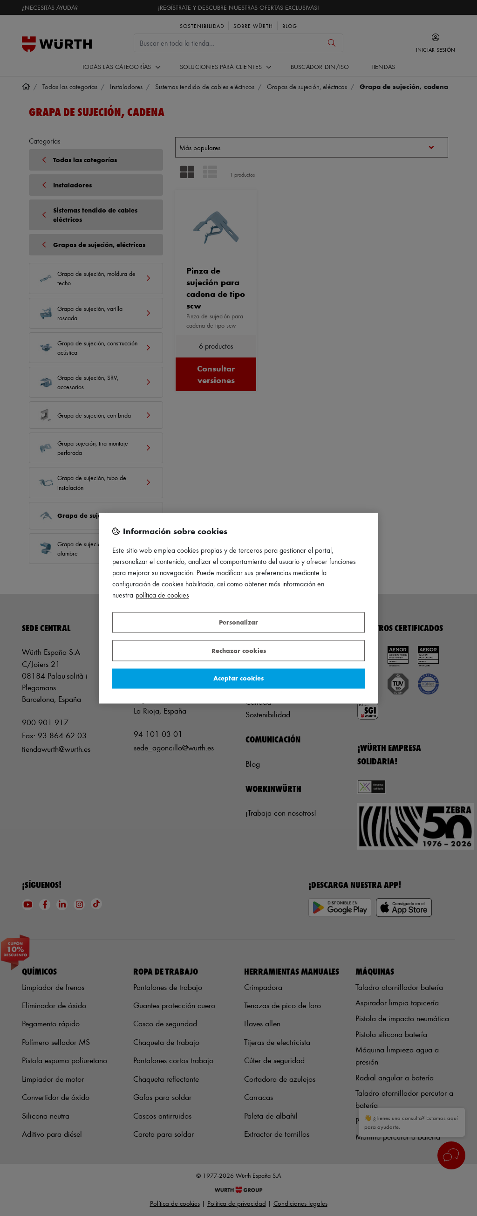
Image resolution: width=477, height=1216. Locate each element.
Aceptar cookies (238, 678)
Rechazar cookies (238, 650)
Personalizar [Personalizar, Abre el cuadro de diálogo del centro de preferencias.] (238, 622)
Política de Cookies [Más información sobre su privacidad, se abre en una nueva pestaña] (162, 595)
